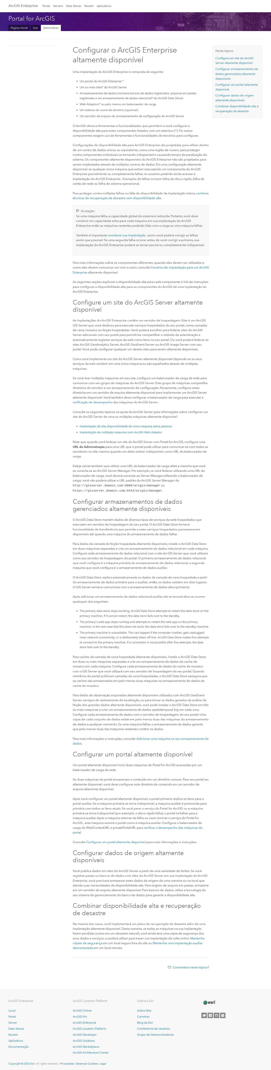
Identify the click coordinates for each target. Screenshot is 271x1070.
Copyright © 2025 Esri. (21, 1062)
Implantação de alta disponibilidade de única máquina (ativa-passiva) (126, 426)
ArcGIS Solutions (84, 1040)
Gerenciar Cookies (87, 1062)
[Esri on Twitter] (204, 1014)
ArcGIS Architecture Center (91, 1052)
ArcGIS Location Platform (89, 1028)
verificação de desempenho (92, 402)
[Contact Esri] (222, 1014)
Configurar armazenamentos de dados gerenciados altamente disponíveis (236, 73)
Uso (35, 28)
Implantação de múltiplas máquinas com (121, 432)
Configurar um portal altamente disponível (116, 841)
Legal (103, 1062)
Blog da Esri (145, 1022)
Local (12, 1010)
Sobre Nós (144, 1010)
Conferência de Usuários (153, 1028)
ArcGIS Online (82, 1010)
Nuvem (89, 6)
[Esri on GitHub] (216, 1014)
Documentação (18, 1046)
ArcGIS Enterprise (23, 5)
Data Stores (73, 6)
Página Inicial (19, 28)
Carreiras (143, 1016)
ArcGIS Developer (85, 1034)
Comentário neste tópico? (191, 966)
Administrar (51, 28)
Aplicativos (104, 6)
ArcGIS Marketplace (86, 1046)
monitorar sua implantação (126, 235)
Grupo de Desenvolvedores (155, 1034)
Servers (58, 6)
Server (12, 1022)
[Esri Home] (209, 1002)
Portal (46, 6)
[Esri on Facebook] (210, 1014)
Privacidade (67, 1062)
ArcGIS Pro (80, 1016)
